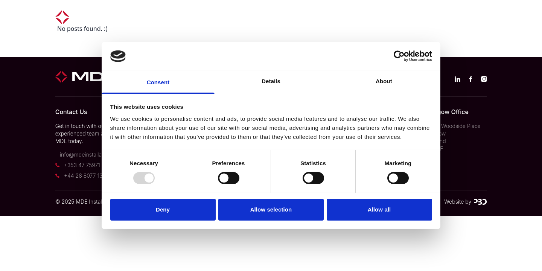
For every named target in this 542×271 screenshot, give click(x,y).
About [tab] (384, 81)
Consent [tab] (158, 82)
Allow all (379, 209)
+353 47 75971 (82, 165)
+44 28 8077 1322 (86, 175)
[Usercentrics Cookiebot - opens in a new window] (399, 56)
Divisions (261, 17)
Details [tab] (271, 81)
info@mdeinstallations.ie (89, 154)
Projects (215, 17)
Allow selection (271, 209)
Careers (421, 17)
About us (308, 17)
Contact (465, 17)
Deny (163, 209)
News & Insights (365, 17)
